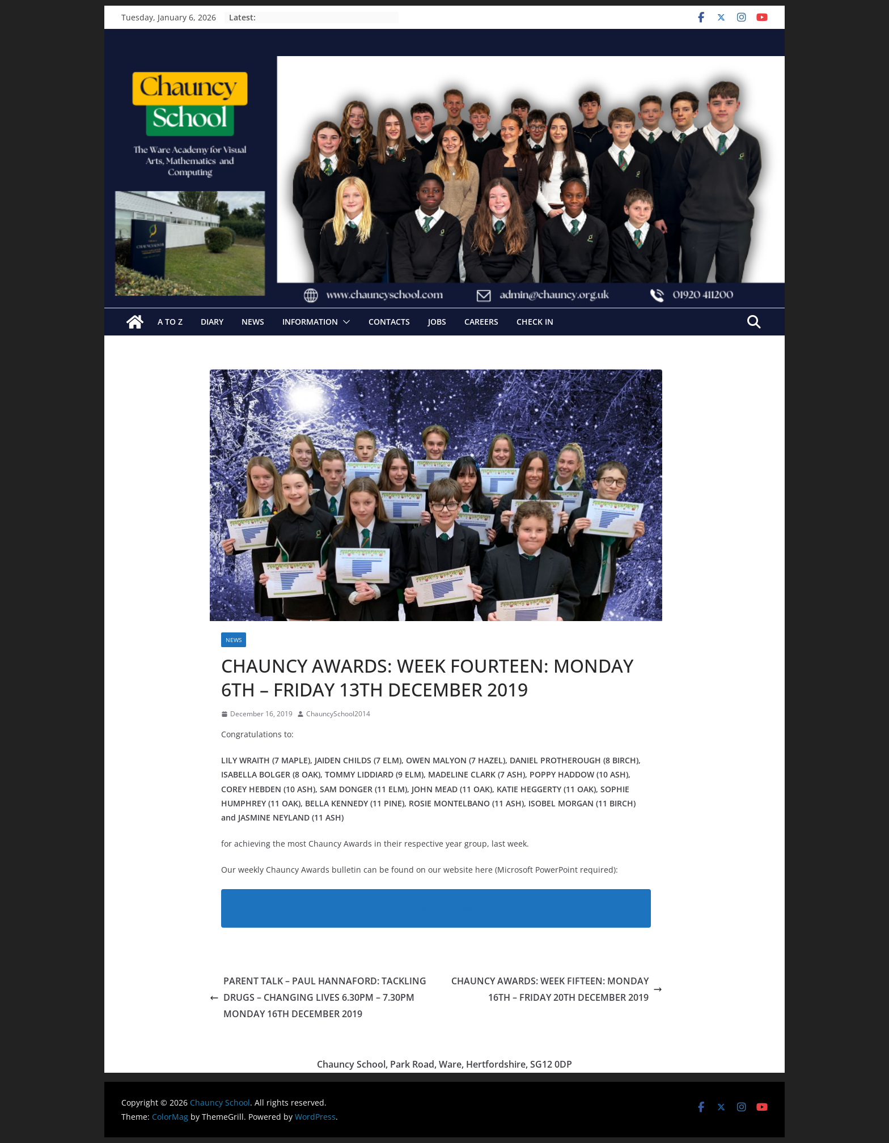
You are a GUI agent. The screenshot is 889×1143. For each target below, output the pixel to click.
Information (310, 321)
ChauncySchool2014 (338, 714)
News (253, 321)
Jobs (437, 321)
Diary (212, 321)
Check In (535, 321)
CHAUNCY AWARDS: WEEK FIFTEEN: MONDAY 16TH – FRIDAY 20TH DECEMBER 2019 (556, 989)
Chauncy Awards (451, 908)
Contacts (389, 321)
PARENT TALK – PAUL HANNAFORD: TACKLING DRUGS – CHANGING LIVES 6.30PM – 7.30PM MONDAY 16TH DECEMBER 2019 (318, 997)
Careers (481, 321)
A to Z (170, 321)
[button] (344, 322)
